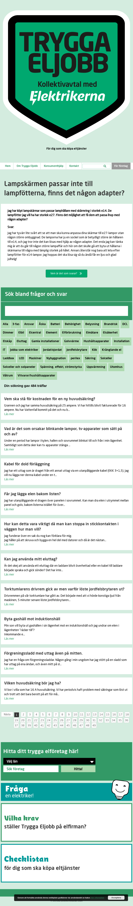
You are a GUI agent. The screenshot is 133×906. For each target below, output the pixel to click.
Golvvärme (70, 341)
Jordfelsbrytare (76, 349)
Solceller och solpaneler (18, 367)
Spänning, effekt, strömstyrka (60, 367)
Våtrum (7, 375)
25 (55, 720)
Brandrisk (110, 324)
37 (16, 725)
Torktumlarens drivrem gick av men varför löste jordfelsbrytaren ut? (64, 589)
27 (68, 720)
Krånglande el (110, 349)
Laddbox (7, 358)
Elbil (20, 332)
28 (74, 720)
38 (22, 725)
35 (120, 720)
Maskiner (34, 358)
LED (20, 358)
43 (55, 725)
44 (61, 725)
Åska (41, 324)
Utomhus (115, 367)
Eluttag (21, 341)
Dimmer (7, 332)
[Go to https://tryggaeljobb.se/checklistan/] (66, 863)
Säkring (89, 358)
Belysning (91, 324)
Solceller (105, 358)
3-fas (14, 324)
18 (127, 714)
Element (50, 332)
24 (48, 720)
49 (94, 725)
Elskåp (6, 341)
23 (42, 720)
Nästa (7, 714)
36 (126, 720)
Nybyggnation (55, 358)
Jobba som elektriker (23, 349)
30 (87, 720)
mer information (97, 898)
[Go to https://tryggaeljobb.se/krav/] (66, 822)
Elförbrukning (70, 332)
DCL (124, 324)
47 (81, 725)
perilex (74, 358)
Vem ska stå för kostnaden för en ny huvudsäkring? (49, 399)
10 (75, 714)
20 (22, 720)
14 (101, 714)
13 (94, 714)
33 (107, 720)
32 (100, 720)
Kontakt (74, 166)
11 (81, 714)
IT (3, 349)
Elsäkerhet (109, 332)
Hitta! (78, 769)
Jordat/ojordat (51, 349)
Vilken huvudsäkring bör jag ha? (32, 683)
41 (42, 725)
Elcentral (34, 332)
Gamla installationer (44, 341)
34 (113, 720)
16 (114, 714)
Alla (5, 324)
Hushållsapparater (95, 341)
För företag (121, 166)
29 (81, 720)
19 (16, 720)
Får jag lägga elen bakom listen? (32, 494)
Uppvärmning (95, 367)
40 (35, 725)
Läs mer (9, 414)
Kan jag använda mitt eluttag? (30, 559)
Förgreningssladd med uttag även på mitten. (43, 653)
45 (68, 725)
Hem (8, 166)
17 (120, 714)
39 (29, 725)
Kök (93, 349)
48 (87, 725)
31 (94, 720)
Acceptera (116, 898)
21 (29, 720)
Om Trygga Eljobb (27, 166)
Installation (121, 341)
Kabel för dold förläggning (27, 464)
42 (48, 725)
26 (61, 720)
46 (74, 725)
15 (107, 714)
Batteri (54, 324)
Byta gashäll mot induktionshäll (32, 619)
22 (35, 720)
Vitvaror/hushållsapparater (35, 375)
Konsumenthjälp (53, 166)
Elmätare (91, 332)
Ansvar (28, 324)
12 (88, 714)
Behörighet (71, 324)
